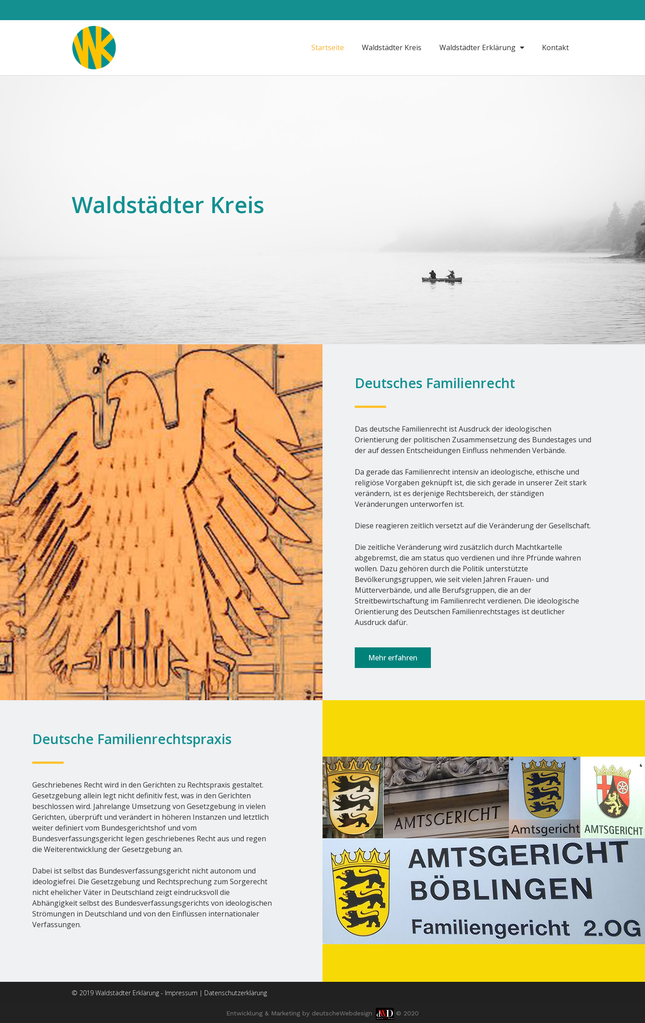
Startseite (327, 47)
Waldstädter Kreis (391, 47)
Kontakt (555, 47)
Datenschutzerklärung (235, 993)
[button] (393, 657)
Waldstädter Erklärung (481, 47)
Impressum (181, 993)
